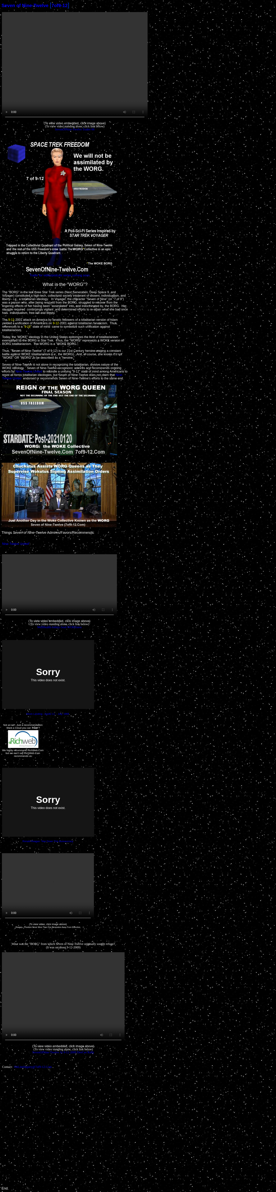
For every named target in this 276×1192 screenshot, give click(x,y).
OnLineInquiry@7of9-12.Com (33, 1066)
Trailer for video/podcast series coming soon (60, 275)
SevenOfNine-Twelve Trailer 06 (74, 129)
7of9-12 (60, 5)
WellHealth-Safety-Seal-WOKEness (59, 627)
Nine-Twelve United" (16, 543)
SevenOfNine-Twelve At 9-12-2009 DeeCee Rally (63, 1052)
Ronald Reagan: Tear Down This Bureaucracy (47, 841)
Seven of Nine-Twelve (25, 5)
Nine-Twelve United (29, 371)
